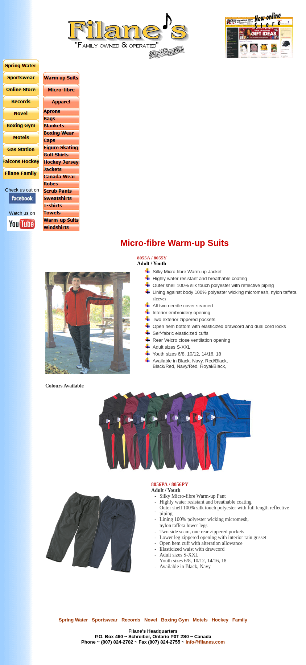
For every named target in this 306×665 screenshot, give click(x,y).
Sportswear (105, 620)
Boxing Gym (175, 620)
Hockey (220, 620)
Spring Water (73, 620)
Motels (200, 620)
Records (130, 620)
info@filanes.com (205, 642)
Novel (150, 620)
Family (239, 620)
